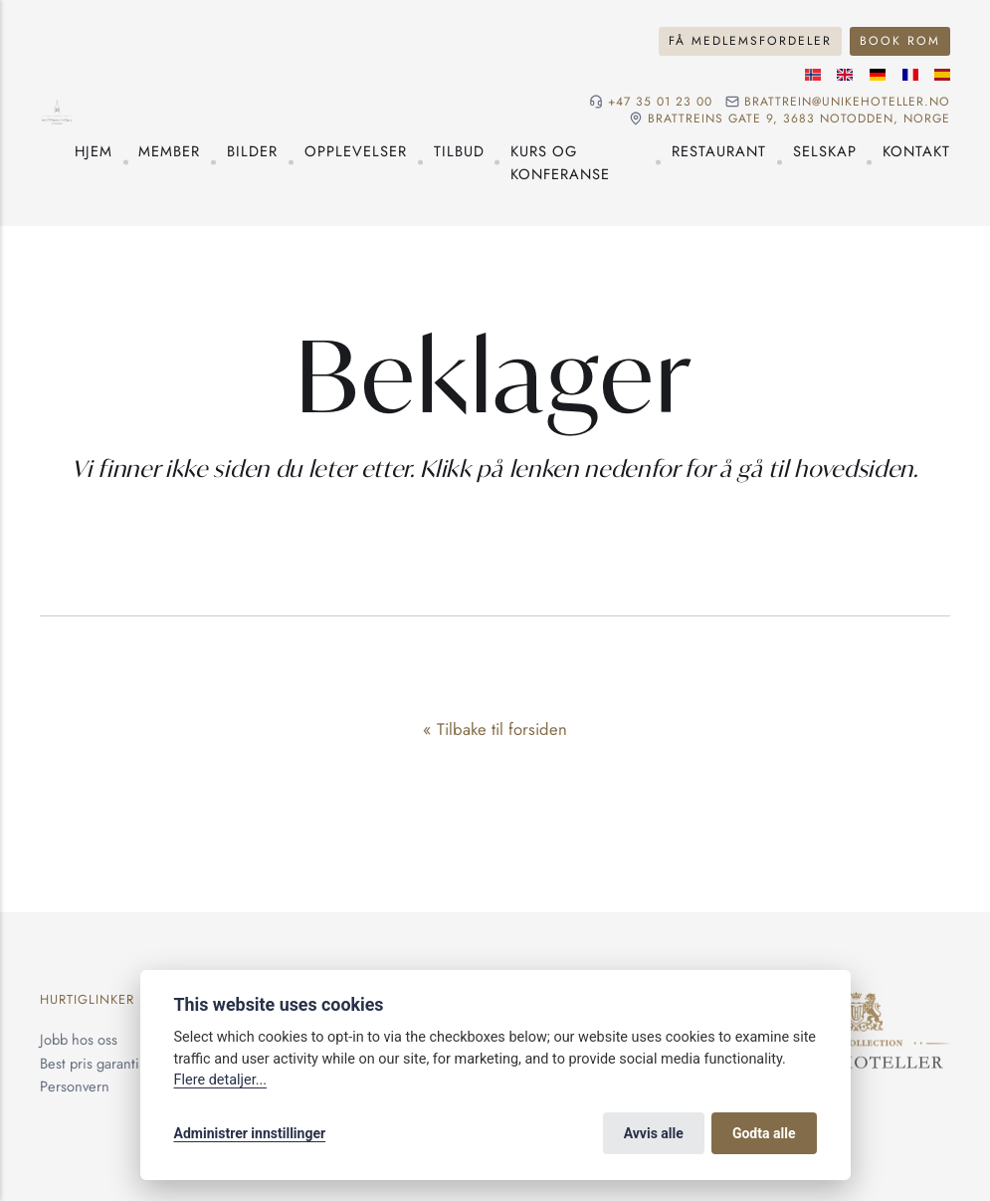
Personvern (74, 1086)
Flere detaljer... (221, 1080)
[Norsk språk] (813, 75)
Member (169, 150)
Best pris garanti (89, 1063)
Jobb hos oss (78, 1039)
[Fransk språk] (910, 75)
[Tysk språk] (878, 75)
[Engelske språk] (845, 75)
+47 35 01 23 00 (660, 102)
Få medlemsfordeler (750, 41)
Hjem (93, 150)
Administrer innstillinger (250, 1133)
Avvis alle (654, 1133)
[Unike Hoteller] (856, 1003)
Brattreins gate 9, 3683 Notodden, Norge (799, 118)
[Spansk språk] (942, 75)
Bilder (252, 150)
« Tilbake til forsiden (495, 729)
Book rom (900, 41)
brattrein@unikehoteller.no (847, 102)
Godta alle (764, 1133)
